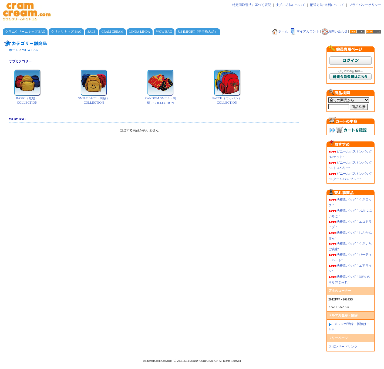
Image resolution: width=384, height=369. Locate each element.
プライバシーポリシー (365, 5)
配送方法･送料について (327, 5)
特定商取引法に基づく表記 (251, 5)
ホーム (280, 31)
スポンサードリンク (343, 346)
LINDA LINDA (139, 31)
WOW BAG (164, 31)
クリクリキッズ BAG (66, 31)
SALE (91, 31)
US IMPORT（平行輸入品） (198, 31)
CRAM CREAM (112, 31)
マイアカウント (304, 31)
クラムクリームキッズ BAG (25, 31)
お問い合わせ (335, 31)
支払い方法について (290, 5)
